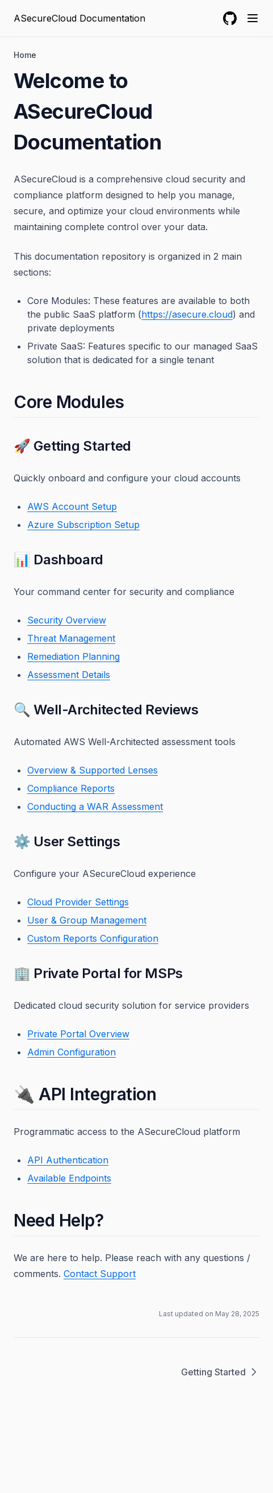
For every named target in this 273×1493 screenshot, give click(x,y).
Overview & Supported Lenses (92, 770)
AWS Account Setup (72, 506)
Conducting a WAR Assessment (95, 806)
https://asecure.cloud (187, 314)
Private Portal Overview (78, 1033)
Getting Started (220, 1372)
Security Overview (66, 620)
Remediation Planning (73, 656)
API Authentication (67, 1160)
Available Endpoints (69, 1178)
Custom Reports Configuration (92, 938)
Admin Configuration (71, 1052)
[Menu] (252, 18)
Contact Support (100, 1273)
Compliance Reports (71, 788)
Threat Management (71, 638)
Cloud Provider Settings (78, 902)
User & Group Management (86, 920)
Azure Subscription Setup (83, 524)
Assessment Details (68, 674)
